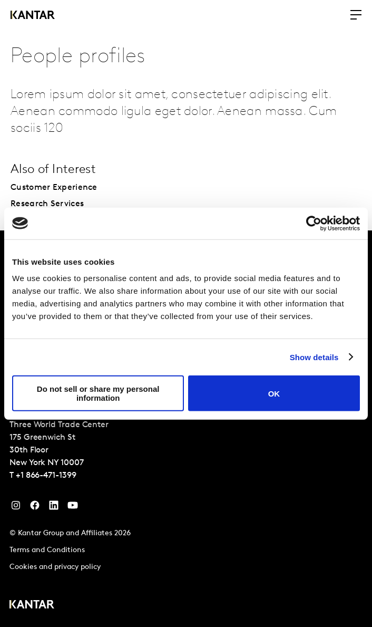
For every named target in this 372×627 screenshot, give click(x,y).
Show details (314, 356)
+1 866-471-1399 (46, 475)
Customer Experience (54, 188)
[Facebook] (34, 508)
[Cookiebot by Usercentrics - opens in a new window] (314, 223)
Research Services (47, 204)
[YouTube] (53, 508)
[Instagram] (15, 508)
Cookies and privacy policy (55, 567)
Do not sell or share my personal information (98, 393)
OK (274, 393)
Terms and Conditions (47, 550)
